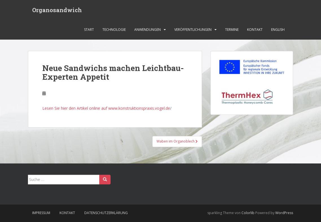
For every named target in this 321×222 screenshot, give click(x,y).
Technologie (114, 29)
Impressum (41, 212)
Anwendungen (147, 29)
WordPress (284, 212)
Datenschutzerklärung (106, 212)
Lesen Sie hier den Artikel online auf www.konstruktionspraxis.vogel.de (106, 108)
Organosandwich (57, 10)
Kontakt (255, 29)
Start (89, 29)
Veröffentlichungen (193, 29)
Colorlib (247, 212)
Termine (232, 29)
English (278, 29)
